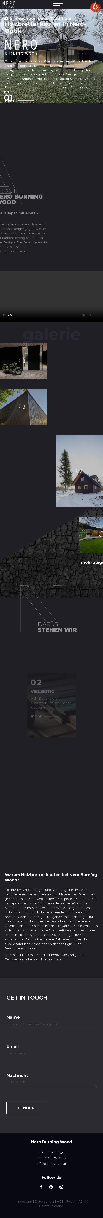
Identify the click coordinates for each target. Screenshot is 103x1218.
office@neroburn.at (51, 1164)
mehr (10, 100)
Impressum (23, 1201)
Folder (71, 1201)
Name (13, 1017)
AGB (60, 1201)
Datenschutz (44, 1201)
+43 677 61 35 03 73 (51, 1158)
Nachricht (16, 1075)
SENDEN (26, 1108)
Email (12, 1046)
